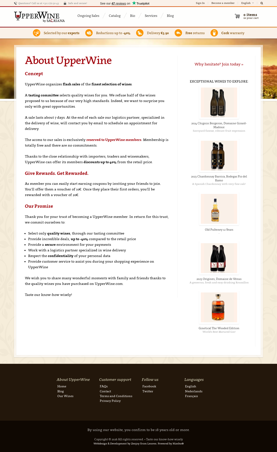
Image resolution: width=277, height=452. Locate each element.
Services (151, 16)
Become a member (223, 3)
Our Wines (65, 396)
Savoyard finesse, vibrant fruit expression (219, 130)
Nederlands (193, 391)
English (247, 3)
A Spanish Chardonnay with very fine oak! (219, 183)
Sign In (200, 3)
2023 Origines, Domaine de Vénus (219, 279)
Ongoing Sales (88, 16)
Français (191, 396)
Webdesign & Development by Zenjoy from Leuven (124, 443)
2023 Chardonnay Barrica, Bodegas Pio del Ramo (219, 178)
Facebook (149, 386)
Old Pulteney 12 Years (219, 229)
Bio (132, 16)
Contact (105, 391)
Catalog (115, 16)
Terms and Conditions (116, 396)
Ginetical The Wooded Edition (219, 328)
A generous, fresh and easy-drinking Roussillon (219, 282)
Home (61, 386)
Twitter (147, 391)
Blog (170, 16)
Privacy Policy (110, 400)
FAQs (104, 386)
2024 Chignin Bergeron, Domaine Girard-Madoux (219, 125)
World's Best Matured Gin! (219, 331)
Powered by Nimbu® (171, 443)
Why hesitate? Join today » (219, 64)
